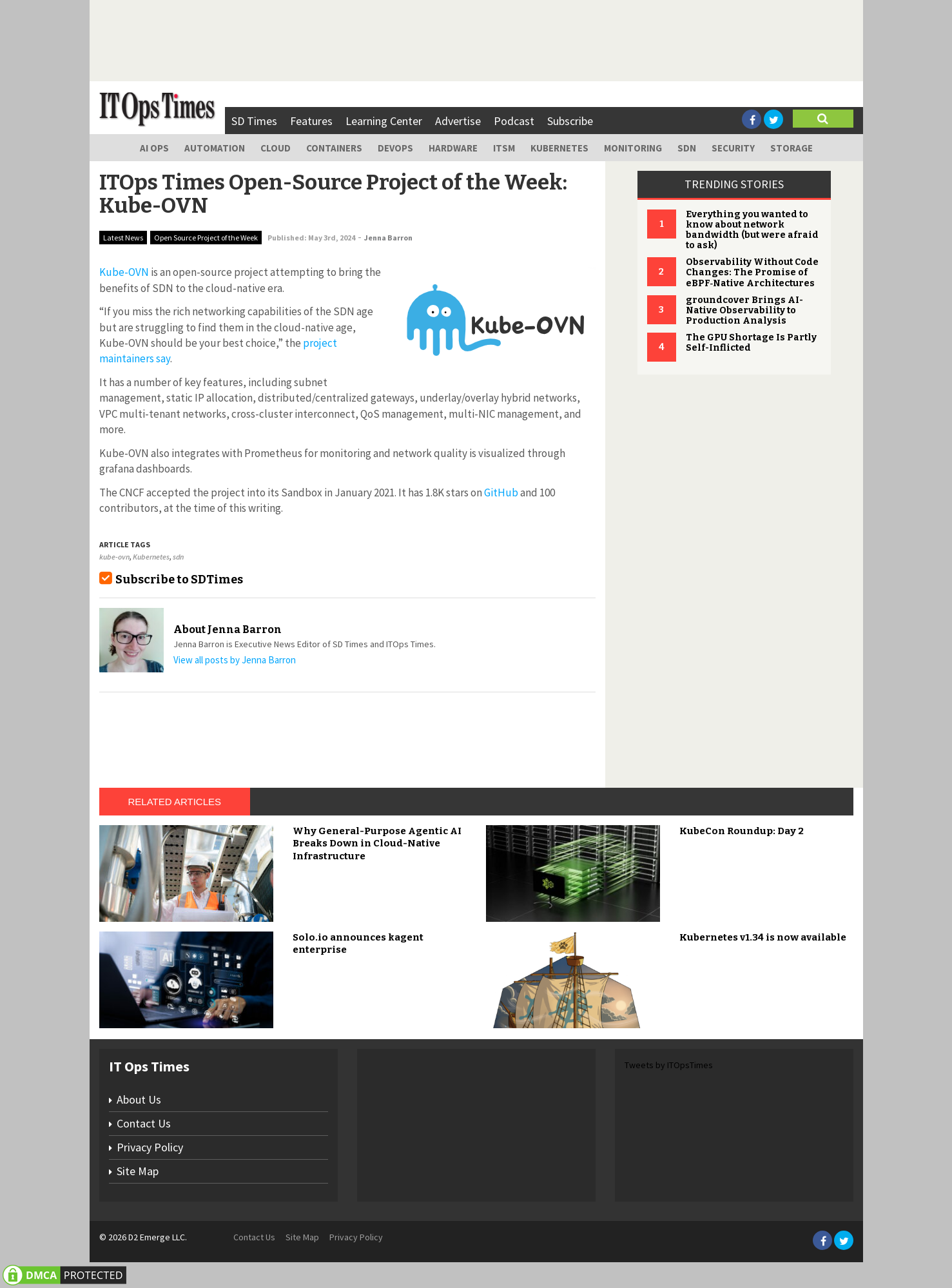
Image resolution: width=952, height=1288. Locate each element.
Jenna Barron (388, 237)
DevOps (395, 148)
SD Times (254, 120)
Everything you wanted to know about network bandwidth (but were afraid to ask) (752, 230)
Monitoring (633, 148)
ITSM (504, 148)
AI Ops (154, 148)
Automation (214, 148)
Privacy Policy (150, 1147)
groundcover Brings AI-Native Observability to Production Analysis (744, 310)
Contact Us (144, 1123)
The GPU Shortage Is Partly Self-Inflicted (751, 342)
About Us (139, 1099)
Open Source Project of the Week (206, 237)
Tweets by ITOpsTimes (669, 1065)
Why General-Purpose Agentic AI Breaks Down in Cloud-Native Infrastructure (377, 843)
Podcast (514, 120)
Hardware (453, 148)
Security (733, 148)
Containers (334, 148)
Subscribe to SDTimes (179, 579)
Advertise (458, 120)
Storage (791, 148)
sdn (178, 556)
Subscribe (570, 120)
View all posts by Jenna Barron (234, 660)
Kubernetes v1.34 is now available (762, 937)
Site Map (138, 1171)
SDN (686, 148)
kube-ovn (114, 556)
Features (311, 120)
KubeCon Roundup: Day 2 (741, 831)
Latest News (123, 237)
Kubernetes (559, 148)
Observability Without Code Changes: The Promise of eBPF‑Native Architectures (752, 272)
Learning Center (383, 120)
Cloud (275, 148)
